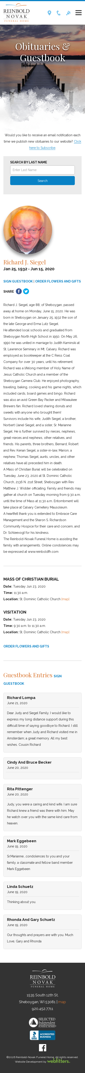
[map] (65, 599)
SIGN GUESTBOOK (18, 281)
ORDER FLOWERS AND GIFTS (58, 281)
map (62, 1002)
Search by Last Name (28, 162)
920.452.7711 (42, 1009)
